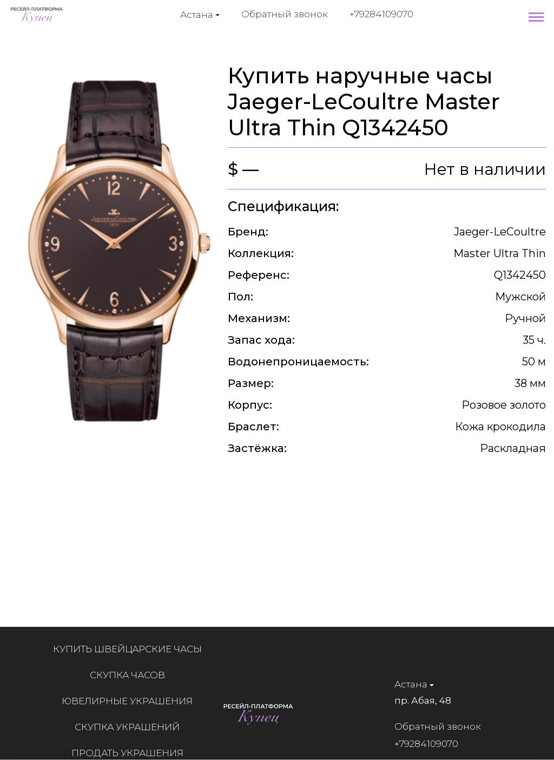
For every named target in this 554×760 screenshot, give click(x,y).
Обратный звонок (284, 14)
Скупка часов (132, 675)
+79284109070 (381, 14)
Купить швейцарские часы (132, 649)
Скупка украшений (132, 727)
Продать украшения (132, 753)
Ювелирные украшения (132, 701)
